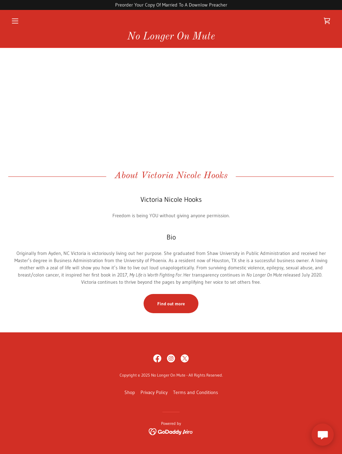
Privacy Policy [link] (154, 392)
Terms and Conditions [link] (195, 392)
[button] (32, 21)
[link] (327, 21)
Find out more (171, 303)
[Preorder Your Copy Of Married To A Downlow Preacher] (171, 5)
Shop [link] (129, 392)
